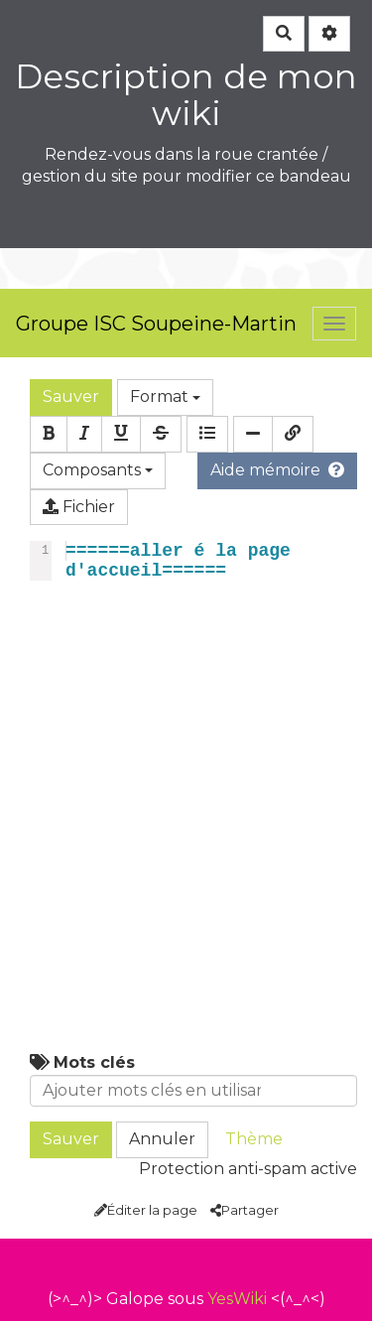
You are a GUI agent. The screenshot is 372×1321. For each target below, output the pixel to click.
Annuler (162, 1138)
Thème (254, 1138)
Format (165, 396)
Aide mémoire (277, 470)
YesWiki (237, 1298)
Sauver (71, 396)
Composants (98, 470)
